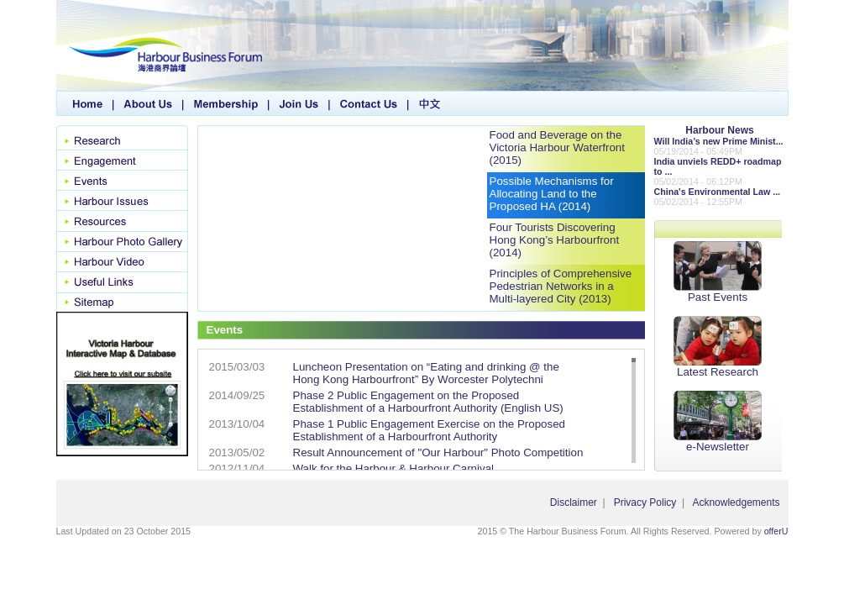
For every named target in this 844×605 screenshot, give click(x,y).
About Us (149, 103)
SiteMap (122, 302)
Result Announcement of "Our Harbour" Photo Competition (438, 452)
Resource (122, 221)
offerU (776, 531)
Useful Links (122, 281)
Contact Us (369, 103)
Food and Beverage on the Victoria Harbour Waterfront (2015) (557, 147)
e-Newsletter (718, 422)
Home (85, 103)
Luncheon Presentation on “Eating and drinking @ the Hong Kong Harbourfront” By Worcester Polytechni (426, 373)
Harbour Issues (122, 201)
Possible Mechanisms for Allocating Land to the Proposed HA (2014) (552, 194)
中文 (430, 103)
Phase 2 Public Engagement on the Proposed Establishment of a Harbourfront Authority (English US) (428, 401)
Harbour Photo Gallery (122, 241)
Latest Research (718, 347)
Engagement (122, 160)
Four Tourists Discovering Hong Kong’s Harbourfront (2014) (555, 240)
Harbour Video (122, 261)
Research (122, 137)
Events (122, 181)
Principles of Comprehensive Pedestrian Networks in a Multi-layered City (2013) (561, 286)
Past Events (718, 272)
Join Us (300, 103)
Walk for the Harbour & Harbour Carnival (394, 468)
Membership (227, 103)
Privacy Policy (645, 502)
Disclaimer (573, 502)
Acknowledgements (735, 502)
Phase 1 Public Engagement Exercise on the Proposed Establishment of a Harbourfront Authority (429, 430)
